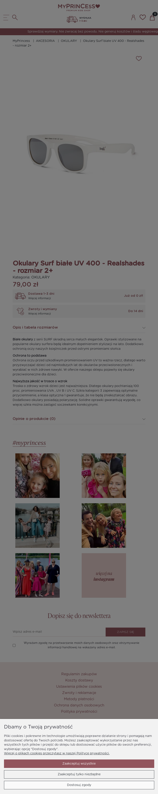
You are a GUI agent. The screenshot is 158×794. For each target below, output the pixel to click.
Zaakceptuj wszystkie (79, 763)
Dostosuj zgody (79, 785)
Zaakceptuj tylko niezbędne (79, 774)
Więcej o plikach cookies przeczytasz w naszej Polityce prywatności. (57, 753)
